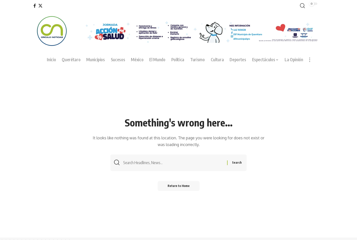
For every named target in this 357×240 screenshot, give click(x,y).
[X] (40, 5)
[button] (301, 5)
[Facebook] (34, 5)
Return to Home (179, 186)
